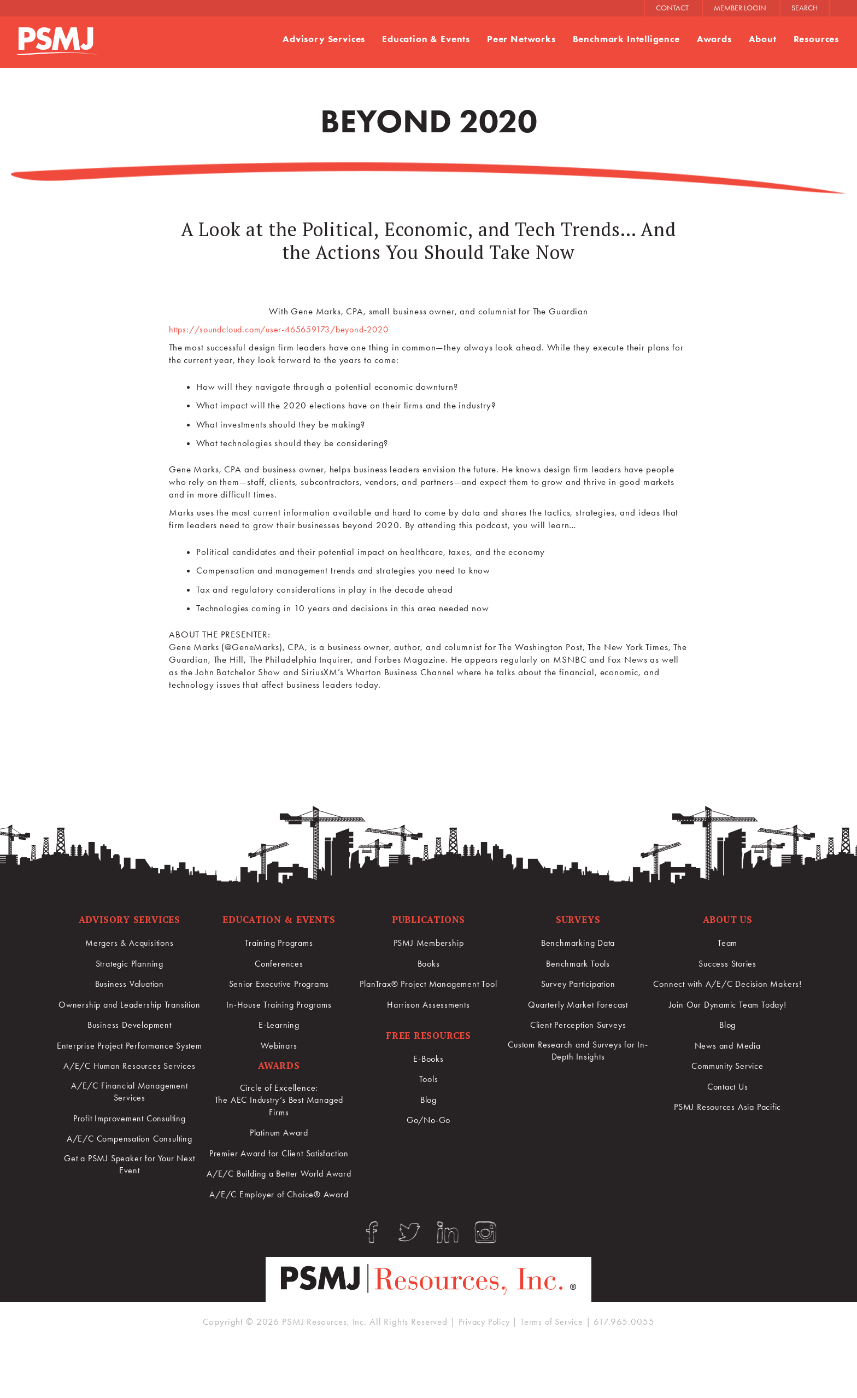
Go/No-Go (428, 1120)
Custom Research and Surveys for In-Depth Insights (578, 1051)
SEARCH (804, 8)
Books (428, 963)
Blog (428, 1099)
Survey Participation (578, 984)
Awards (713, 39)
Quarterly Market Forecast (577, 1004)
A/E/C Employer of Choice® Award (279, 1230)
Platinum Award (279, 1135)
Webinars (279, 1044)
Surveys (578, 919)
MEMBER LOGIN (740, 8)
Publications (428, 919)
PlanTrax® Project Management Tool (428, 984)
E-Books (429, 1059)
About (762, 39)
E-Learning (279, 1024)
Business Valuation (129, 984)
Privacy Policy (482, 1372)
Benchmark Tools (578, 963)
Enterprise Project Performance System (130, 1065)
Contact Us (727, 1098)
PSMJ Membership (428, 943)
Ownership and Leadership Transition (129, 1011)
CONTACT (672, 8)
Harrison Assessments (428, 1004)
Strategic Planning (129, 963)
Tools (428, 1079)
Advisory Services (322, 39)
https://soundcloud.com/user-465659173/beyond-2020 (289, 329)
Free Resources (428, 1035)
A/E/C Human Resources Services (129, 1091)
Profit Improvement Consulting (129, 1145)
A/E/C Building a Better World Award (279, 1196)
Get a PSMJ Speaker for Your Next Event (129, 1193)
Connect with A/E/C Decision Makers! (727, 991)
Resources (816, 39)
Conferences (279, 963)
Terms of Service (555, 1372)
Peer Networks (520, 39)
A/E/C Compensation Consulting (129, 1166)
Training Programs (278, 943)
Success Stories (728, 963)
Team (727, 943)
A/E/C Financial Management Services (129, 1119)
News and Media (727, 1058)
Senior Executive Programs (279, 984)
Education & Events (425, 39)
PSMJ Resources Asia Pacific (727, 1119)
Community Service (727, 1078)
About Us (728, 919)
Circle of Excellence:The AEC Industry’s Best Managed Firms (279, 1102)
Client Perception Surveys (578, 1024)
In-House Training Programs (279, 1004)
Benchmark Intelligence (626, 39)
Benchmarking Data (578, 943)
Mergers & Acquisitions (129, 943)
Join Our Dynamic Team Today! (727, 1017)
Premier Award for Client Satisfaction (279, 1162)
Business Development (129, 1037)
